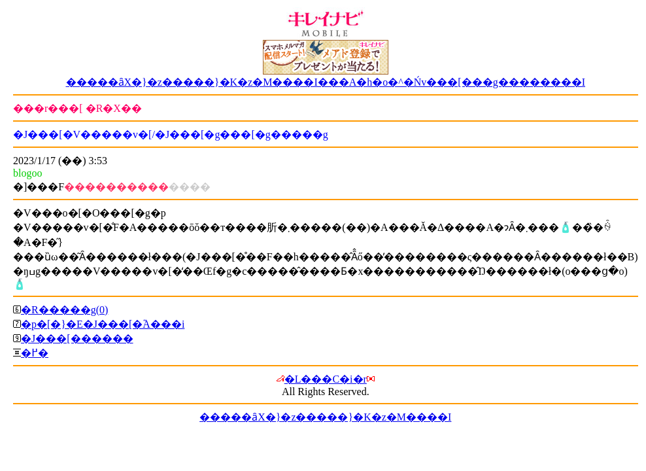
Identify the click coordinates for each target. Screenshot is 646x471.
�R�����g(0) (64, 309)
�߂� (34, 352)
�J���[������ (77, 338)
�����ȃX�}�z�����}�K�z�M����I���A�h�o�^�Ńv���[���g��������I (326, 82)
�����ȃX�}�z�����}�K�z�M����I (325, 417)
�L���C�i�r (325, 379)
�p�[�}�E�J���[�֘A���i (102, 324)
